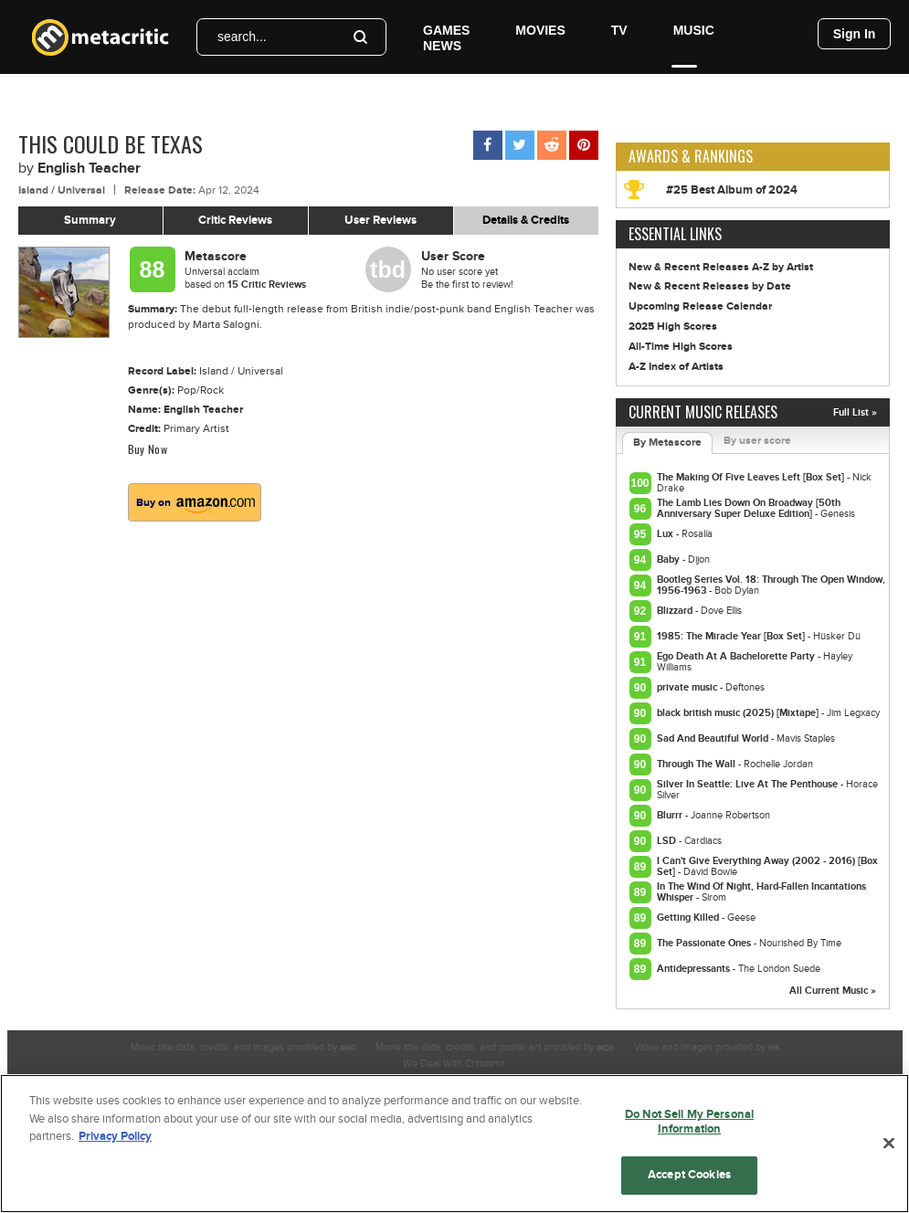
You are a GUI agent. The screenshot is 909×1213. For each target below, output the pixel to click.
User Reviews (380, 220)
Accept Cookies (689, 1174)
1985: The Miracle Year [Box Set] (732, 636)
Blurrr (671, 815)
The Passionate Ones (705, 943)
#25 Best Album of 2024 (732, 190)
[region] (454, 1143)
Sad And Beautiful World (714, 738)
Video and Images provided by (706, 1047)
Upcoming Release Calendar (700, 306)
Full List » (855, 412)
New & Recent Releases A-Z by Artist (721, 267)
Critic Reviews (235, 220)
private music (688, 687)
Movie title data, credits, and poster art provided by (495, 1047)
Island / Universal (61, 190)
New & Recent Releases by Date (710, 286)
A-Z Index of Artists (676, 367)
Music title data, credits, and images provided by (243, 1047)
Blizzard (676, 611)
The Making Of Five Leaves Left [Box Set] (752, 477)
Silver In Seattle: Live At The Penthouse (748, 784)
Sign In (854, 33)
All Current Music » (832, 991)
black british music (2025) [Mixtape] (739, 713)
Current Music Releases (703, 412)
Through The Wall (697, 764)
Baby (669, 559)
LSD (668, 841)
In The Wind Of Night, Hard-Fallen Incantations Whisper (761, 892)
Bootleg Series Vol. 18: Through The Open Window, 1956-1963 (771, 585)
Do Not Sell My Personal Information (689, 1121)
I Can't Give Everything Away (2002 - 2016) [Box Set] (767, 866)
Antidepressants (695, 969)
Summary (90, 220)
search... (242, 36)
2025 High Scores (673, 326)
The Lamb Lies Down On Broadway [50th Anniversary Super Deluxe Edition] (748, 508)
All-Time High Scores (681, 346)
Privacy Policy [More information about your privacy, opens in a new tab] (115, 1136)
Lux (666, 534)
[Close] (889, 1143)
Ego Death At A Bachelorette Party (737, 656)
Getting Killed (689, 917)
